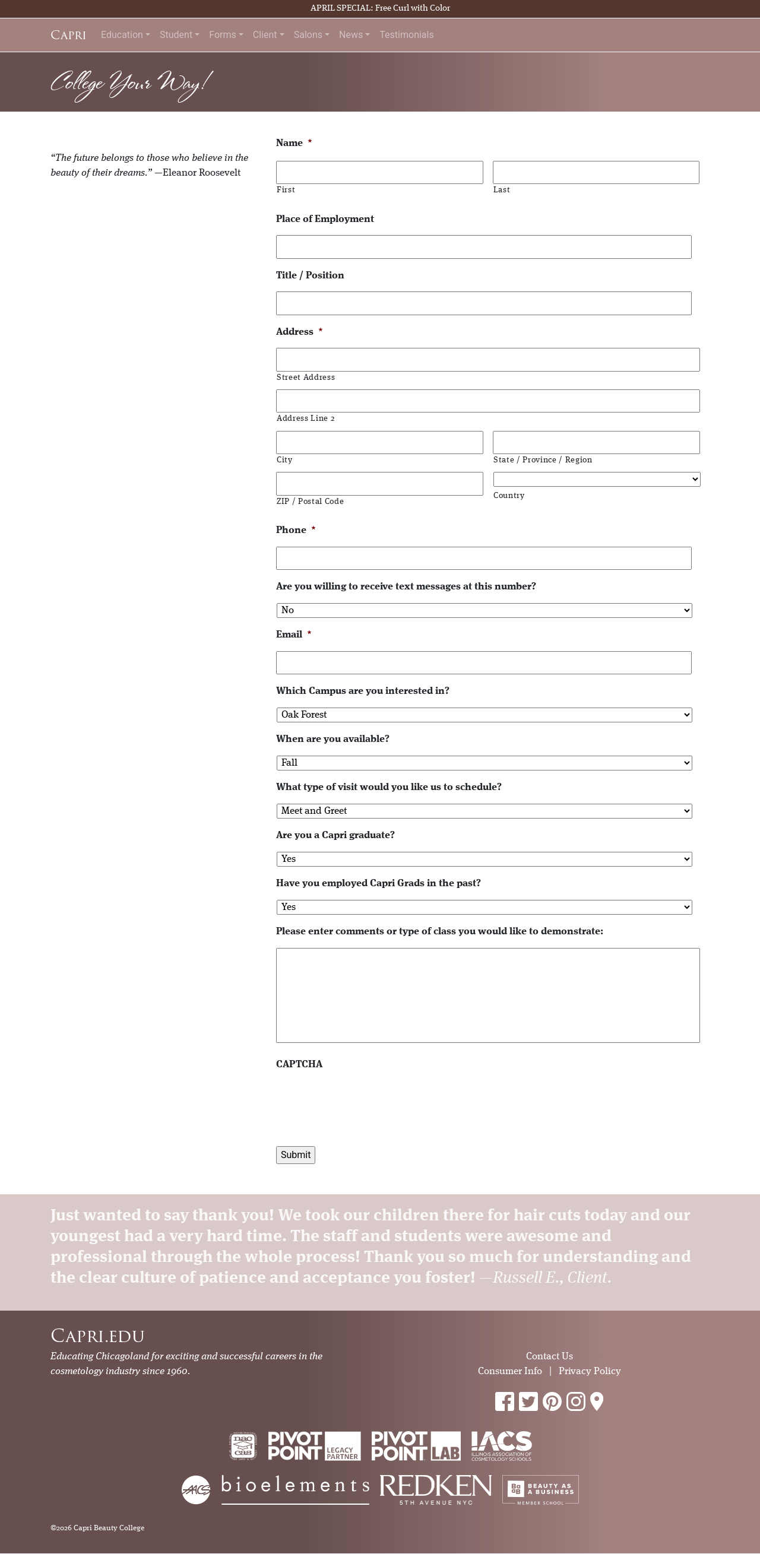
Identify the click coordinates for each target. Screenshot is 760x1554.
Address (299, 332)
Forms (222, 34)
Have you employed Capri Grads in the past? (378, 884)
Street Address (306, 378)
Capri (68, 35)
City (285, 460)
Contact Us (549, 1357)
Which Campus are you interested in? (362, 691)
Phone (296, 530)
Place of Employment (325, 219)
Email (294, 635)
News (351, 34)
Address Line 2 (305, 419)
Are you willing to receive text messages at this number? (406, 587)
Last (502, 190)
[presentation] (366, 1104)
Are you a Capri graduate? (335, 835)
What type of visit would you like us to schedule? (389, 787)
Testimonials (406, 34)
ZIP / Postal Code (310, 502)
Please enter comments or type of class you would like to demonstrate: (439, 932)
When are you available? (333, 739)
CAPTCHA (299, 1065)
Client (265, 34)
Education (122, 34)
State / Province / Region (543, 460)
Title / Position (310, 276)
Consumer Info (510, 1371)
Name (294, 143)
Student (176, 34)
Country (509, 496)
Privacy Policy (590, 1371)
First (286, 190)
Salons (308, 34)
